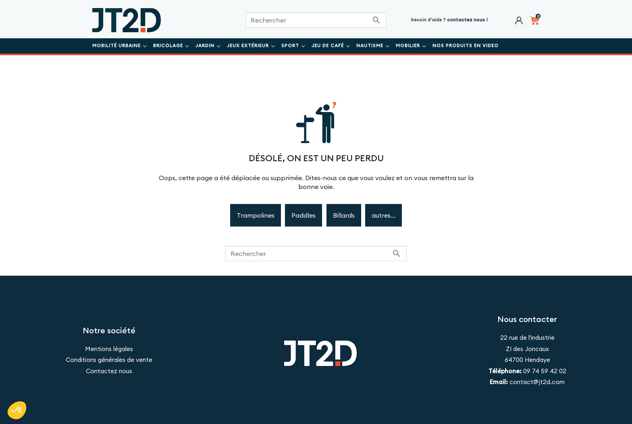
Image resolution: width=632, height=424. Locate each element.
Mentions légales (109, 349)
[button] (17, 410)
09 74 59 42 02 (544, 371)
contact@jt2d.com (537, 382)
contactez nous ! (467, 20)
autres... (383, 215)
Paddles (303, 215)
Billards (344, 215)
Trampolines (255, 215)
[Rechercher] (316, 20)
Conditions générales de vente (109, 360)
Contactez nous (109, 371)
